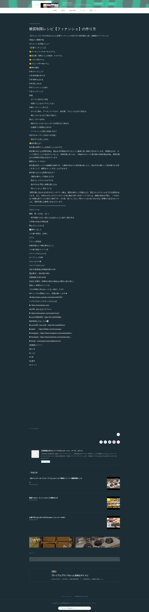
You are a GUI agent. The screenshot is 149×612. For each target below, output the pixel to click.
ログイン (111, 4)
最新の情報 (72, 10)
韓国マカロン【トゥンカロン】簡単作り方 (43, 498)
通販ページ (93, 10)
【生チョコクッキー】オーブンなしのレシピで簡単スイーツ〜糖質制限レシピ (55, 478)
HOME (55, 10)
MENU (63, 10)
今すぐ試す (98, 4)
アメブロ (82, 10)
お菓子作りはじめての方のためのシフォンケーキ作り (47, 517)
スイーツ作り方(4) (33, 428)
